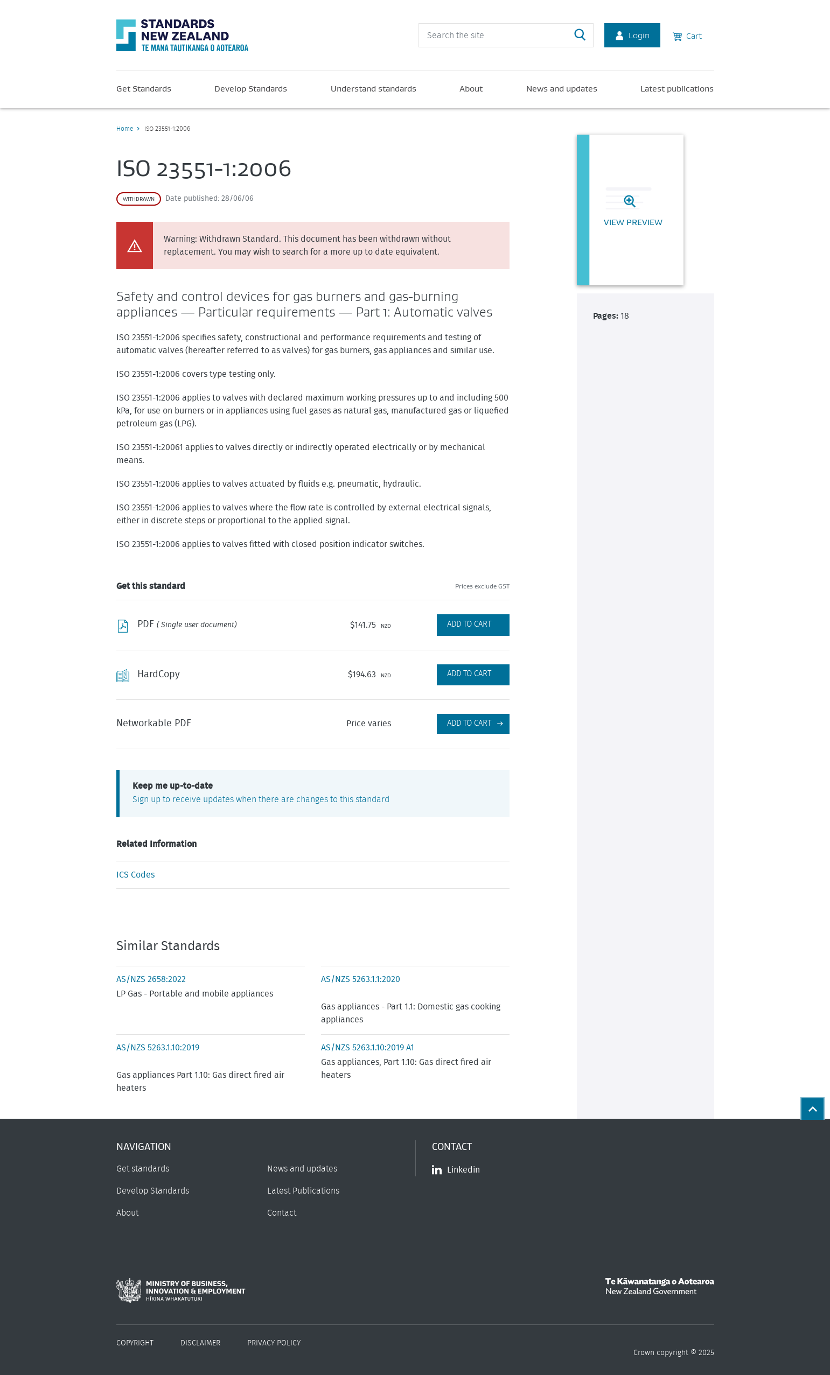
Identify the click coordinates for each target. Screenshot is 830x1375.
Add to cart (469, 723)
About (471, 88)
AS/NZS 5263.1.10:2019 (157, 1047)
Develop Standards (250, 88)
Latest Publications (303, 1191)
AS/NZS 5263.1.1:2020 (360, 979)
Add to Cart (469, 624)
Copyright (135, 1343)
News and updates (561, 88)
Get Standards (143, 88)
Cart (687, 35)
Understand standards (373, 88)
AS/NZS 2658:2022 (151, 979)
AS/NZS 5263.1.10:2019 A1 (367, 1047)
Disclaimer (200, 1343)
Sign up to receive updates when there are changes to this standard (260, 799)
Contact (281, 1213)
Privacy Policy (274, 1343)
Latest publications (677, 88)
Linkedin (456, 1170)
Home (124, 128)
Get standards (142, 1168)
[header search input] (506, 35)
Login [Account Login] (632, 35)
